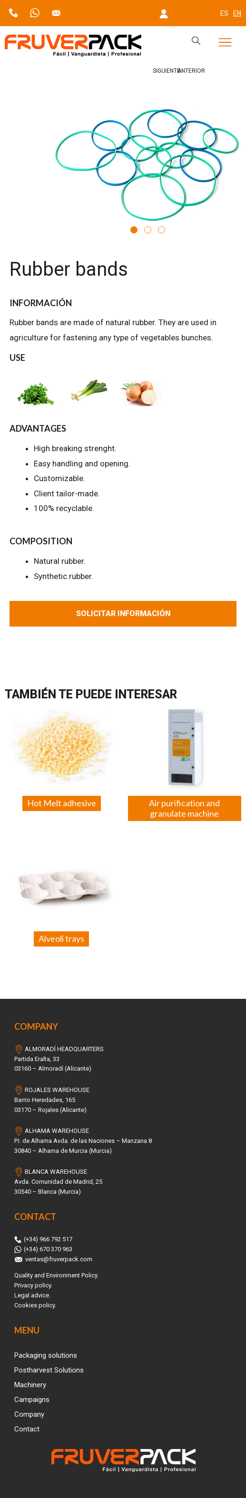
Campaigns (31, 1399)
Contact (26, 1429)
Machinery (30, 1385)
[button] (225, 43)
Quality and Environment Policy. (56, 1275)
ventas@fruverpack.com (53, 1259)
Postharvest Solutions (49, 1370)
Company (29, 1414)
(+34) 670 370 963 (43, 1249)
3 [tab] (161, 229)
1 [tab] (134, 229)
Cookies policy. (35, 1305)
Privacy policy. (33, 1285)
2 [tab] (147, 229)
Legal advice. (32, 1295)
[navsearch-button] (191, 41)
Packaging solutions (45, 1355)
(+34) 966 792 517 (43, 1239)
